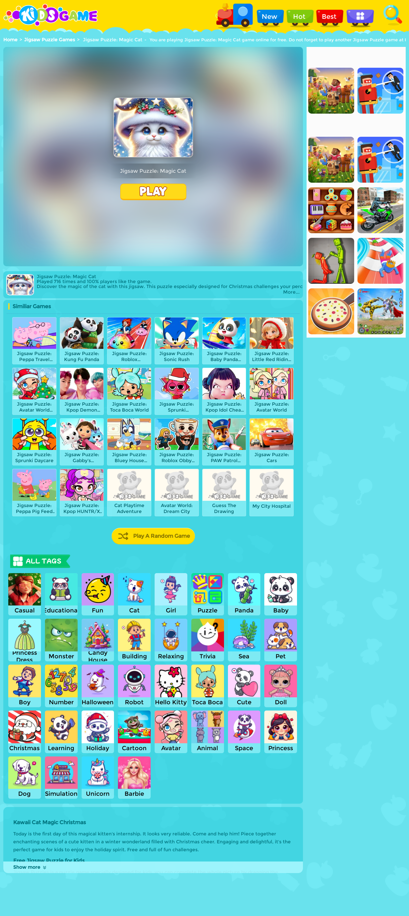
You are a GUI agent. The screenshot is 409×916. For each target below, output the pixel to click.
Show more (30, 867)
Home (10, 40)
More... (291, 292)
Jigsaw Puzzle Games (49, 40)
